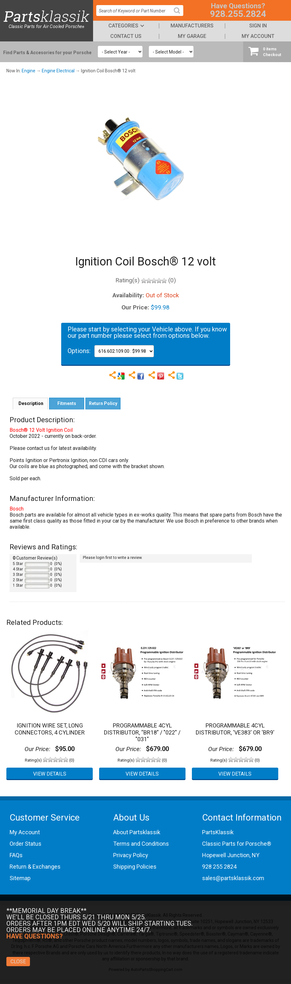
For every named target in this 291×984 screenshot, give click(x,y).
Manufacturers (192, 26)
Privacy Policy (130, 855)
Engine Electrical (58, 71)
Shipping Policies (134, 866)
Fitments (66, 403)
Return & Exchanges (35, 866)
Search (179, 15)
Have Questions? (34, 936)
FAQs (16, 855)
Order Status (25, 843)
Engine (28, 71)
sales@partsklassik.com (233, 878)
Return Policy (103, 403)
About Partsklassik (136, 832)
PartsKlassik (218, 832)
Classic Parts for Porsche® (236, 843)
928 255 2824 (219, 866)
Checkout (267, 51)
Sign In (258, 26)
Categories (123, 26)
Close (18, 962)
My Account (258, 36)
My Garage (192, 36)
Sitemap (20, 878)
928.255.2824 (238, 14)
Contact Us (126, 36)
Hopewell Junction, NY (230, 855)
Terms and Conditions (141, 843)
